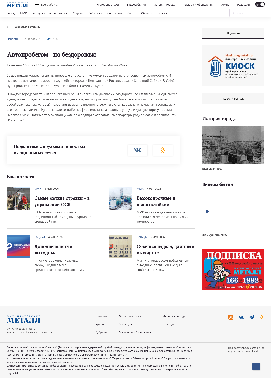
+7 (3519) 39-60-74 (117, 354)
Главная (101, 316)
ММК (23, 13)
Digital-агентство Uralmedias (244, 351)
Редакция (243, 4)
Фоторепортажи (108, 4)
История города (164, 4)
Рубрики (101, 332)
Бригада (169, 324)
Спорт (131, 13)
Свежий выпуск (233, 98)
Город (11, 13)
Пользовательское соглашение (246, 348)
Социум (78, 13)
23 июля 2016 (33, 39)
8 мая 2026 (51, 188)
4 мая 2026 (154, 188)
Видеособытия (136, 4)
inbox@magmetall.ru (94, 354)
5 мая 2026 (157, 237)
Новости (12, 39)
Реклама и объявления (198, 4)
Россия (162, 13)
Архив (225, 4)
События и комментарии (105, 13)
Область (146, 13)
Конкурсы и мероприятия (50, 13)
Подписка (233, 33)
